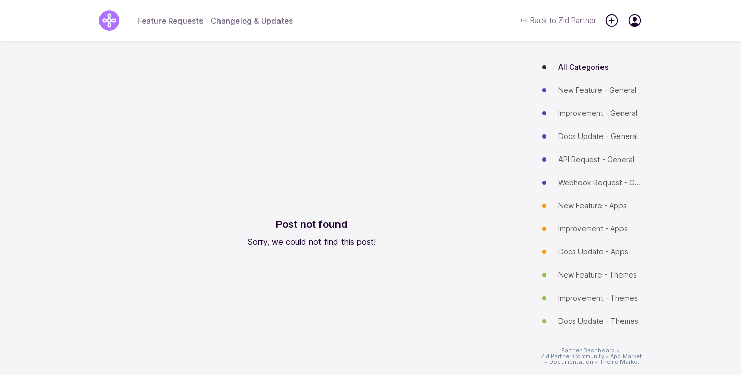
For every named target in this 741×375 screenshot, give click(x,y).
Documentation (571, 362)
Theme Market (619, 362)
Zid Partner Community (572, 356)
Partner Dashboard (588, 350)
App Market (626, 356)
